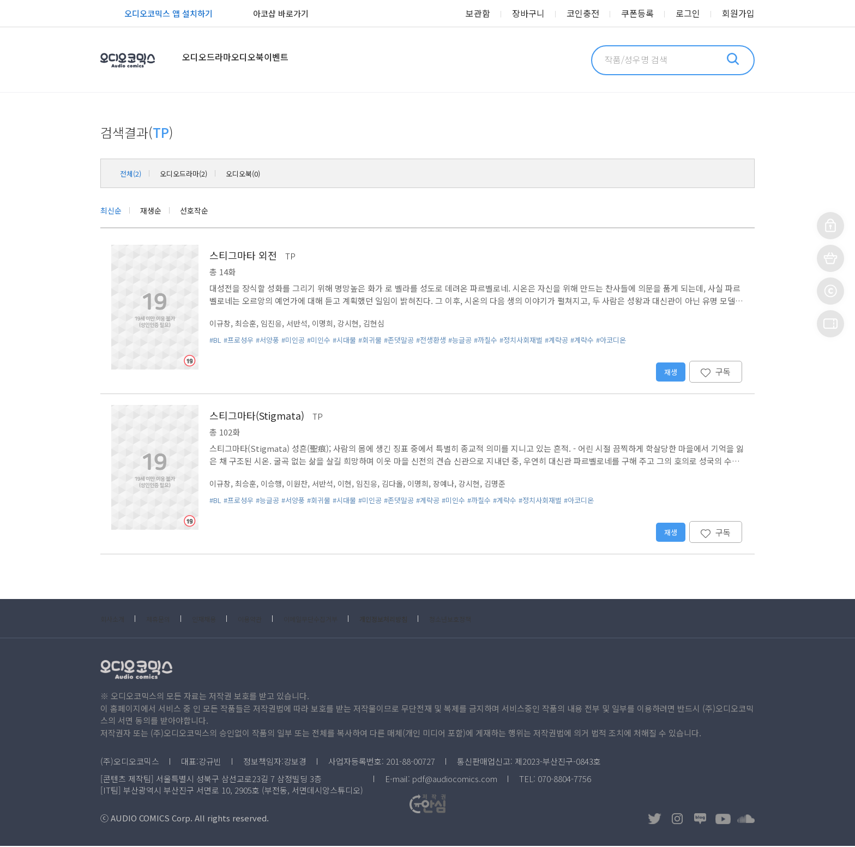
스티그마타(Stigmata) (256, 416)
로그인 (694, 13)
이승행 (275, 484)
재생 (670, 373)
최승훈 (248, 324)
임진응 (275, 324)
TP (290, 257)
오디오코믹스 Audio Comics (142, 60)
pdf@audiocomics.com (454, 779)
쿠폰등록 (647, 13)
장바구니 (547, 13)
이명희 (329, 324)
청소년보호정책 (510, 619)
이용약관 (272, 619)
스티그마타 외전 (243, 256)
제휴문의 (168, 619)
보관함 (500, 13)
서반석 (302, 324)
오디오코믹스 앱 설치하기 (156, 15)
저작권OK (611, 819)
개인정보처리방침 (430, 619)
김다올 (404, 484)
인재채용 (220, 619)
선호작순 (202, 210)
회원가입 (740, 13)
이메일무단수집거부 (344, 619)
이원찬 (302, 484)
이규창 (220, 324)
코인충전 (597, 13)
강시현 (357, 324)
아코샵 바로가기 (269, 15)
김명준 (513, 484)
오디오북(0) (264, 173)
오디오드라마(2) (195, 173)
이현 (353, 484)
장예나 (458, 484)
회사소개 (115, 619)
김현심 (384, 324)
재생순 (155, 210)
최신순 (112, 210)
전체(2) (133, 173)
